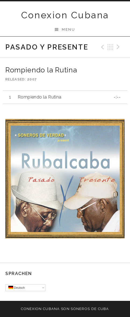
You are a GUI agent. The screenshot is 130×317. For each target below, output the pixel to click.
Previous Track (102, 47)
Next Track (119, 47)
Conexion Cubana (65, 15)
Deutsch (16, 287)
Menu (68, 29)
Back (110, 47)
